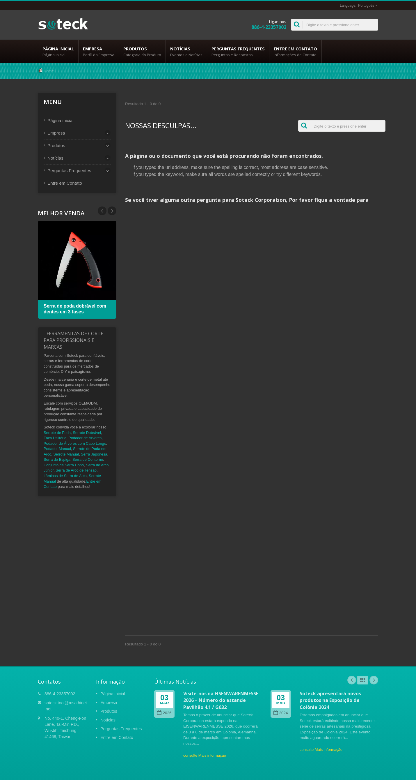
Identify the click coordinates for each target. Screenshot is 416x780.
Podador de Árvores (85, 438)
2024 (280, 713)
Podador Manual (57, 449)
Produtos (142, 51)
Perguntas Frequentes (238, 51)
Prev (112, 211)
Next (102, 211)
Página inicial (58, 51)
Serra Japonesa (94, 454)
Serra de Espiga (57, 459)
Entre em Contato (295, 51)
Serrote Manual (66, 454)
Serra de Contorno (87, 459)
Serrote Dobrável (87, 432)
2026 (164, 713)
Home (49, 71)
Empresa (99, 51)
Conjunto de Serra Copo (64, 465)
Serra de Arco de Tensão (76, 470)
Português (366, 5)
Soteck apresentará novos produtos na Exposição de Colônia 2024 (330, 700)
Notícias (186, 51)
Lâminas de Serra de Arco (65, 476)
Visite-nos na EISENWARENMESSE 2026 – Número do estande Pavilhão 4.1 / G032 (220, 700)
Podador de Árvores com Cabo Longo (75, 443)
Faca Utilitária (55, 438)
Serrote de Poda (57, 432)
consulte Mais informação (204, 755)
